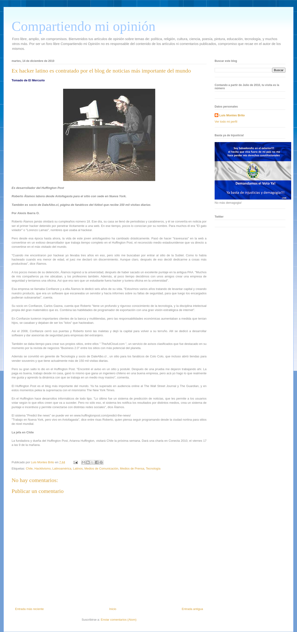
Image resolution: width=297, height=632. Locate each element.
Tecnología (153, 468)
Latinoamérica (61, 468)
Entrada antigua (192, 609)
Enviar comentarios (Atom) (118, 619)
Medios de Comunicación (101, 468)
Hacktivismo (42, 468)
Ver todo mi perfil (226, 121)
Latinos (78, 468)
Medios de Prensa (132, 468)
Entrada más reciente (29, 609)
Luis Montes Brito (43, 462)
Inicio (112, 609)
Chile (29, 468)
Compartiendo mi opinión (83, 26)
